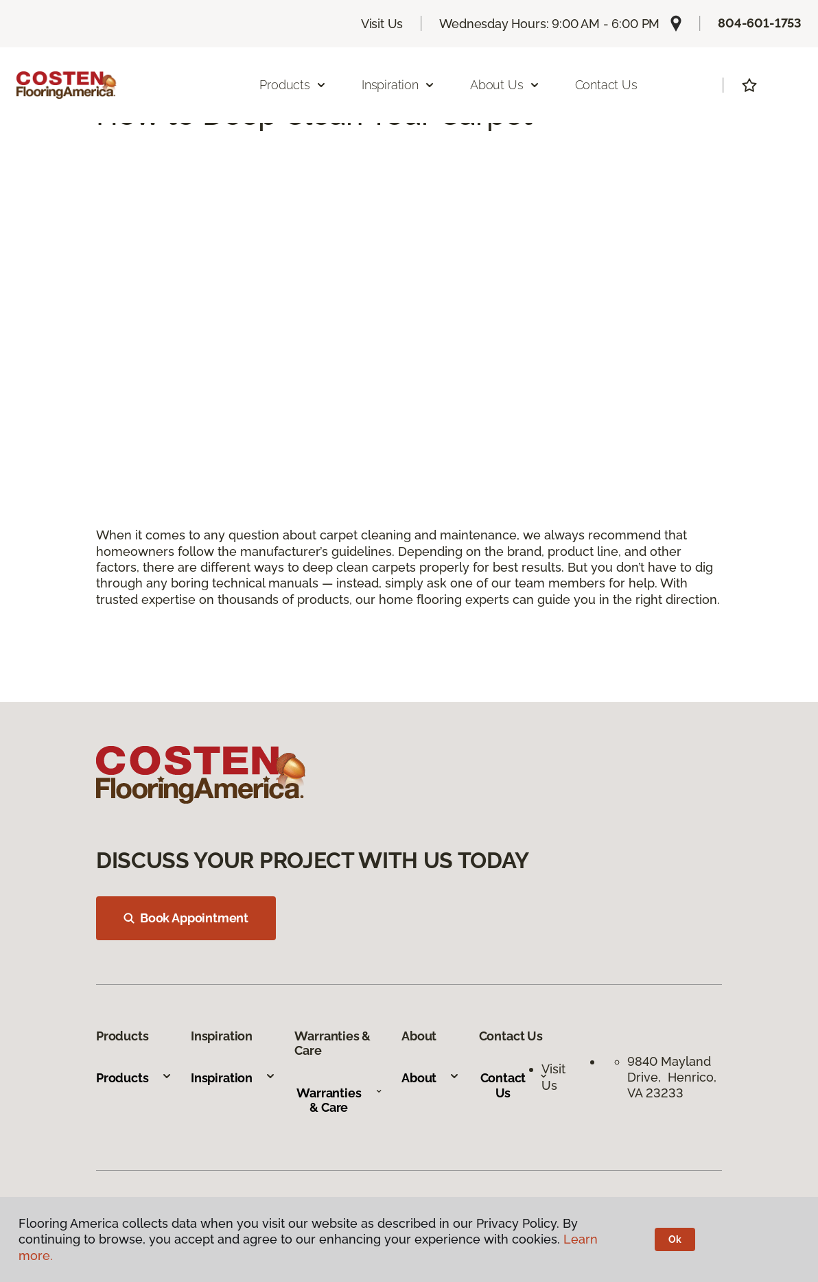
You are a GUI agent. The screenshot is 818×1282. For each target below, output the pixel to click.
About (430, 1078)
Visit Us (382, 23)
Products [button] (293, 85)
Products (134, 1078)
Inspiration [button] (398, 85)
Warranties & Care (339, 1100)
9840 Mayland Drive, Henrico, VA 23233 (671, 1077)
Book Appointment (186, 918)
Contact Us (606, 85)
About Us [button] (505, 85)
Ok (674, 1239)
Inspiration (233, 1078)
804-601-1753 (760, 23)
